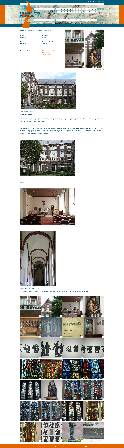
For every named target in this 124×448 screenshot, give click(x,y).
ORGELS (68, 4)
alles (36, 19)
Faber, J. (44, 47)
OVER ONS (93, 4)
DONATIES (38, 6)
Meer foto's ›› (100, 69)
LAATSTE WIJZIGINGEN (81, 4)
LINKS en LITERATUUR (56, 4)
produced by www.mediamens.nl (87, 446)
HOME (36, 4)
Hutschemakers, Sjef (48, 50)
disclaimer (30, 446)
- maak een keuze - (40, 9)
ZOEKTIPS (44, 4)
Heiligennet (40, 446)
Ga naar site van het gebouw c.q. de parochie (33, 32)
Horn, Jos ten (46, 52)
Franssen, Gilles (46, 54)
